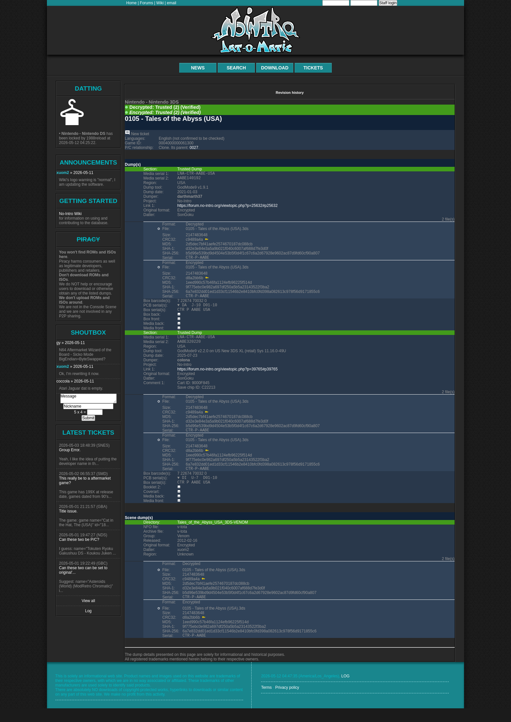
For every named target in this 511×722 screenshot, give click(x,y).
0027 (194, 147)
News (198, 67)
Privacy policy (287, 701)
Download (274, 67)
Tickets (313, 67)
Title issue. (68, 511)
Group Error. (69, 450)
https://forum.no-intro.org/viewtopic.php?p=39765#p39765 (227, 377)
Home (131, 3)
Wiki (160, 3)
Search (236, 67)
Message (88, 398)
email (171, 3)
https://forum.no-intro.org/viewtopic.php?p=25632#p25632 (227, 207)
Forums (146, 3)
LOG (345, 689)
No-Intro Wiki (70, 213)
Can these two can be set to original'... (83, 570)
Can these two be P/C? (79, 539)
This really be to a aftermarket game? (85, 480)
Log (88, 611)
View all (88, 601)
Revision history (290, 92)
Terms (266, 701)
